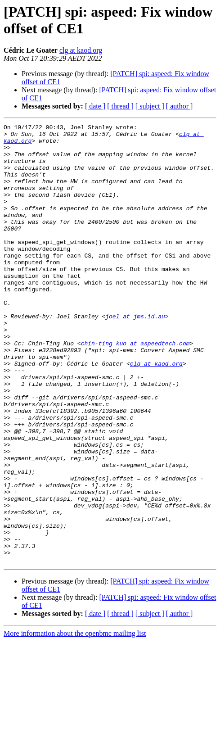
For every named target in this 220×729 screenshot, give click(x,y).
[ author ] (179, 106)
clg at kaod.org (80, 50)
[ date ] (95, 106)
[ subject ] (149, 106)
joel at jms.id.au (135, 355)
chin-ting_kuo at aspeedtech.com (135, 388)
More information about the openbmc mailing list (75, 721)
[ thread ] (120, 106)
